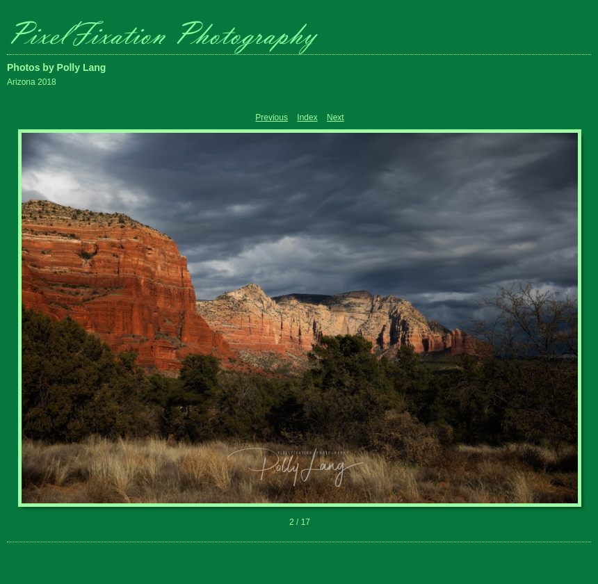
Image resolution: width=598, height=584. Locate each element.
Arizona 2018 (31, 82)
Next (335, 117)
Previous (271, 117)
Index (307, 117)
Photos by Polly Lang (56, 67)
